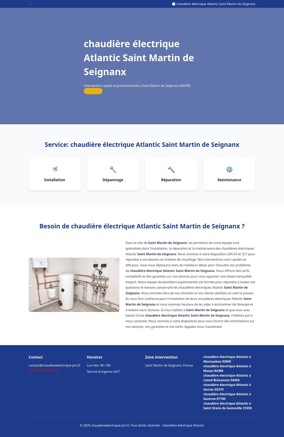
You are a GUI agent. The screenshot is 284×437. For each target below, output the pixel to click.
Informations (49, 370)
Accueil (34, 370)
